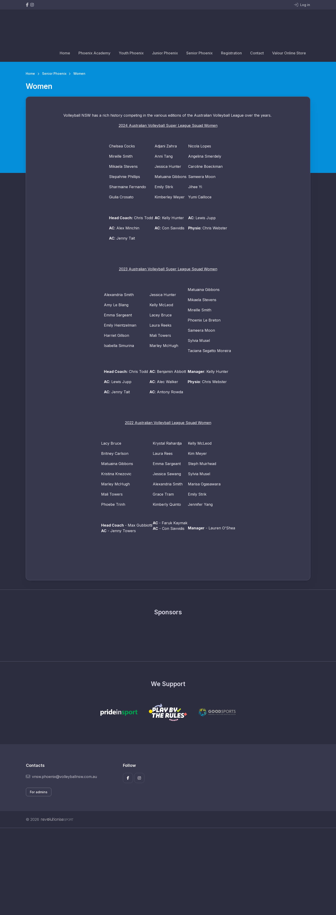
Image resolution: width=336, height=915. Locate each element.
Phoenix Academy (94, 53)
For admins (38, 792)
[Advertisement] (164, 871)
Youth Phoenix (131, 53)
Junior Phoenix (165, 53)
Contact (257, 53)
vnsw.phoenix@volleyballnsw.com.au (61, 776)
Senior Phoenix (199, 53)
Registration (231, 53)
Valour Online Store (289, 53)
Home (65, 53)
